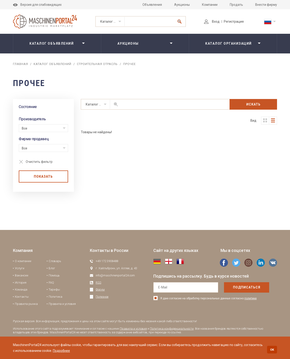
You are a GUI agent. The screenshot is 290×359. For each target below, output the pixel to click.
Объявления (152, 4)
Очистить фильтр (39, 162)
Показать (43, 176)
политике (250, 298)
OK (272, 349)
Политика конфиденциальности (172, 328)
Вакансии (21, 275)
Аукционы (182, 4)
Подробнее (61, 351)
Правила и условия (62, 304)
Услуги (19, 268)
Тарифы (54, 289)
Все (24, 128)
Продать (236, 4)
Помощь (54, 275)
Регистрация (234, 21)
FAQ (51, 282)
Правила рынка (26, 304)
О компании (23, 261)
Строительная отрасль (97, 64)
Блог (52, 268)
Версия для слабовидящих (37, 4)
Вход (212, 21)
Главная (20, 64)
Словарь (55, 261)
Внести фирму (266, 4)
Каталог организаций (228, 43)
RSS (98, 282)
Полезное (102, 296)
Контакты (22, 296)
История (20, 282)
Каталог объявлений (112, 21)
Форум (100, 289)
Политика (55, 296)
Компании (210, 4)
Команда (21, 289)
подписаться (246, 287)
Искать (253, 104)
